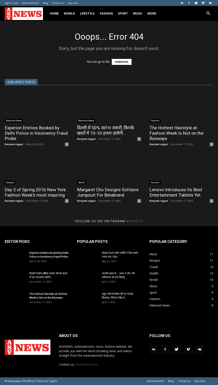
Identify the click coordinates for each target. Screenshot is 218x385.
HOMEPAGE (121, 62)
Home (54, 13)
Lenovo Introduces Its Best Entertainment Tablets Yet (175, 192)
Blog (45, 2)
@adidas (134, 221)
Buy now (73, 2)
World (69, 13)
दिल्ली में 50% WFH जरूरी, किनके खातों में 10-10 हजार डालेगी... (105, 130)
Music (137, 13)
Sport (123, 13)
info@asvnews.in (86, 364)
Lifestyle (87, 13)
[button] (208, 14)
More (152, 13)
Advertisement (30, 2)
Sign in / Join (12, 2)
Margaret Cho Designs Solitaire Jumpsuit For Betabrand (108, 192)
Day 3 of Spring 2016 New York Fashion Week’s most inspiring (35, 192)
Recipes (10, 182)
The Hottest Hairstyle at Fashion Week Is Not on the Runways (176, 133)
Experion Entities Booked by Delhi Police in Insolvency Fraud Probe (36, 133)
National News (14, 120)
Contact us (58, 2)
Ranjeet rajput (14, 144)
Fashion (106, 13)
